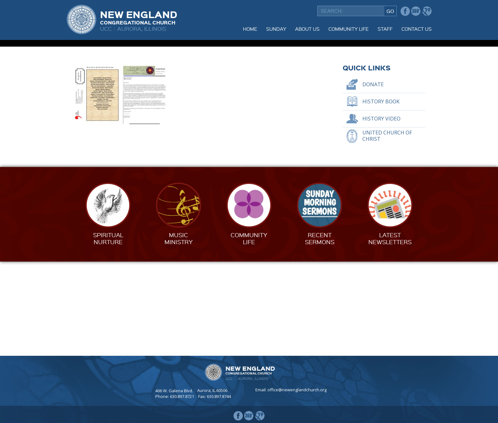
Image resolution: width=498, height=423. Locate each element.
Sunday (276, 29)
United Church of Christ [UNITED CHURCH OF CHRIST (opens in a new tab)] (387, 230)
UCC (106, 28)
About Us (307, 29)
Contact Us (416, 29)
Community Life (348, 29)
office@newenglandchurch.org (296, 390)
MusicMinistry (179, 332)
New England (138, 17)
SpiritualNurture (108, 332)
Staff (385, 29)
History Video (381, 212)
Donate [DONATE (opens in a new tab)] (373, 178)
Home (250, 29)
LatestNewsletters (390, 332)
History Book (381, 195)
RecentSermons (319, 332)
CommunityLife (249, 332)
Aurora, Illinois (141, 28)
